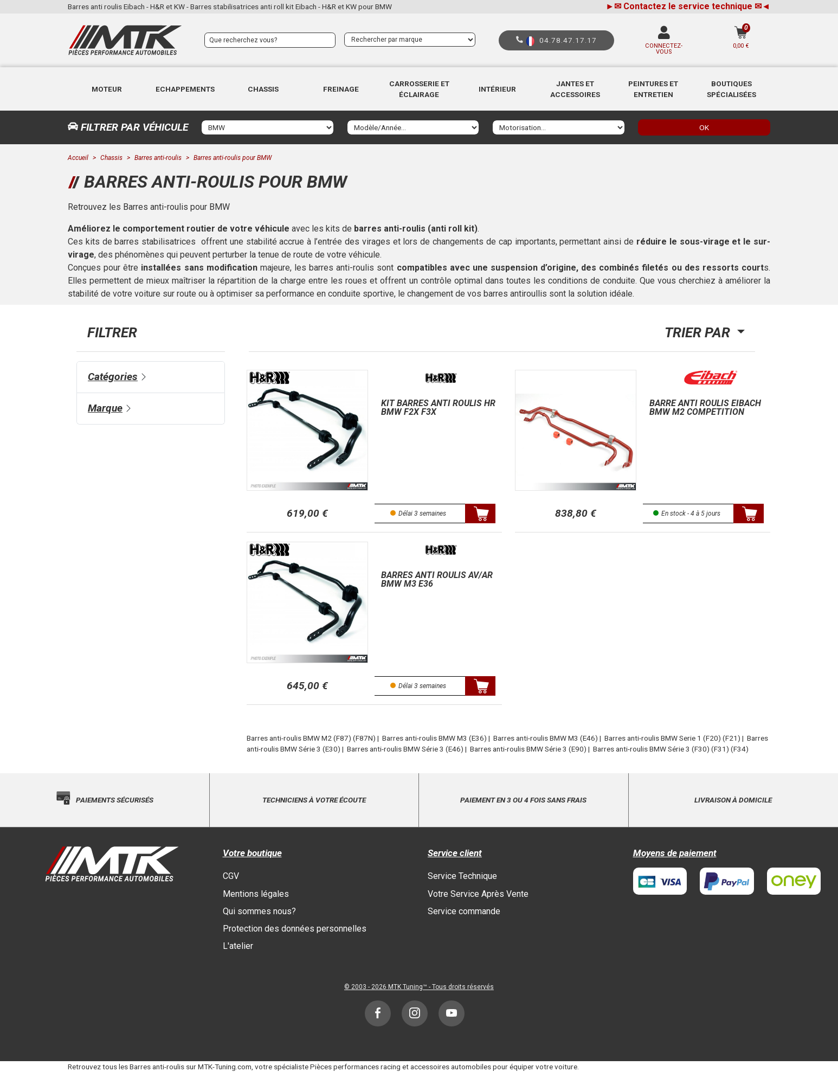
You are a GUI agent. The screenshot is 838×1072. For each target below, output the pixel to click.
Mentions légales (256, 894)
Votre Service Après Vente (478, 894)
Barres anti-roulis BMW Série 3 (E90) (528, 748)
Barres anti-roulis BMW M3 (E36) (434, 738)
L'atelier (238, 946)
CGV (231, 876)
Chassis (263, 89)
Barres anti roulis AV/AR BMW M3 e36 (437, 579)
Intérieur (497, 89)
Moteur (107, 89)
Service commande (464, 911)
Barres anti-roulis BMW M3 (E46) (545, 738)
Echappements (185, 89)
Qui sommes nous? (259, 911)
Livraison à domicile (733, 799)
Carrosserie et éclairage (419, 89)
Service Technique (462, 876)
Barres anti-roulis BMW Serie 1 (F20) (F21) (672, 738)
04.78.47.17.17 (568, 40)
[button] (107, 89)
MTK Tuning (405, 987)
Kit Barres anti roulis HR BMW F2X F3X (438, 407)
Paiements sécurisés (114, 799)
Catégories (113, 376)
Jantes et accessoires (575, 89)
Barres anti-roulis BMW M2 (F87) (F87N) (311, 738)
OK (704, 127)
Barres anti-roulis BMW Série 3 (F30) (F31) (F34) (671, 748)
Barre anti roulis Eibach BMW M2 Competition (705, 407)
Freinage (341, 89)
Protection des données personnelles (294, 928)
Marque (105, 408)
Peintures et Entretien (653, 89)
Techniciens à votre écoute (314, 799)
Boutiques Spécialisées (731, 89)
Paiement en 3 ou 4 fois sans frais (523, 799)
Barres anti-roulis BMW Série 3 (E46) (405, 748)
